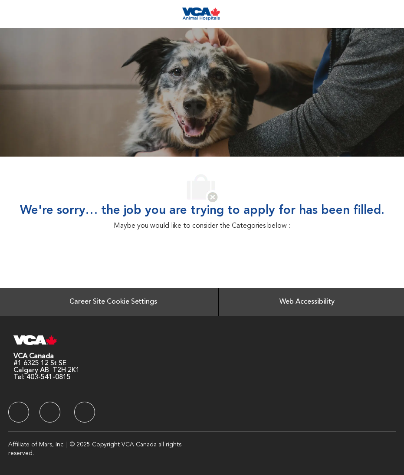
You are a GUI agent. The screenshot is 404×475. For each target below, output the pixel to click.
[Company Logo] (201, 13)
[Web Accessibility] (307, 302)
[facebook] (18, 412)
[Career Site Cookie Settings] (113, 302)
